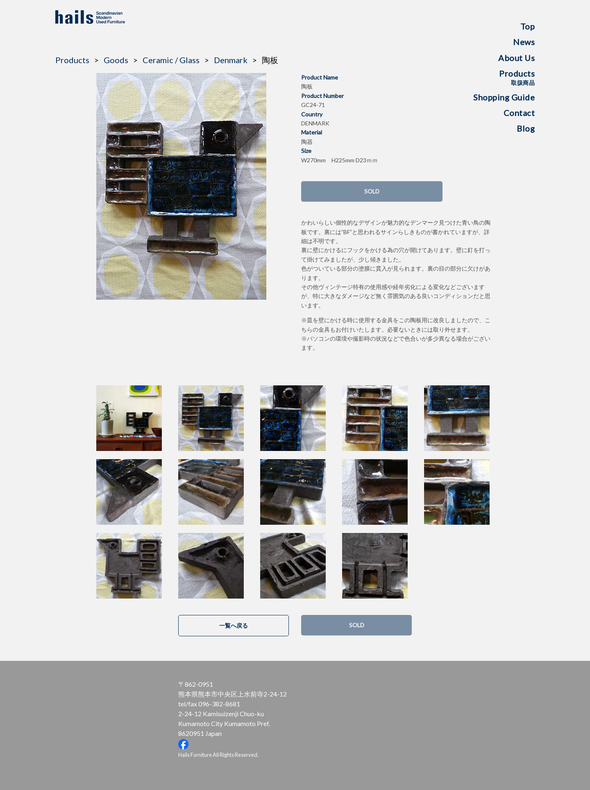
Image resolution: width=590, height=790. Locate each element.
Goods (116, 60)
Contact (519, 113)
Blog (526, 128)
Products (517, 77)
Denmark (230, 60)
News (524, 42)
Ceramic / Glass (171, 60)
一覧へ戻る (233, 625)
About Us (516, 58)
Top (527, 26)
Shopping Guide (504, 97)
